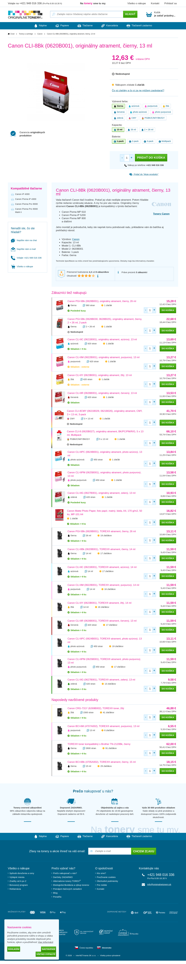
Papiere (60, 25)
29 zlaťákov (106, 766)
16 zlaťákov (110, 589)
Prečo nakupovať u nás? (65, 873)
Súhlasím (13, 949)
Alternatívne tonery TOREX (67, 881)
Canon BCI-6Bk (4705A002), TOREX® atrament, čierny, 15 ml (102, 762)
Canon (39, 34)
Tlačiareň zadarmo (142, 25)
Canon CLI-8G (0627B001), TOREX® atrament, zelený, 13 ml (101, 679)
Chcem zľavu (143, 851)
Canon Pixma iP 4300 (25, 199)
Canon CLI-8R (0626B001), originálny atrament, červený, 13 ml (102, 393)
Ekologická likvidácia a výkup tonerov (71, 885)
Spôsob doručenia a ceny (21, 873)
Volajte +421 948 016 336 (26, 257)
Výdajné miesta (16, 877)
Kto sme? (101, 873)
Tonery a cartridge (26, 34)
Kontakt (155, 3)
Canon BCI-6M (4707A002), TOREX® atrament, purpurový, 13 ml (103, 726)
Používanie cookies (106, 877)
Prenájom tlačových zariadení (67, 889)
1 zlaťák (108, 305)
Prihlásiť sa (170, 3)
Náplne (37, 25)
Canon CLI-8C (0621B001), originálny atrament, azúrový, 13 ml (102, 339)
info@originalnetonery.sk (159, 884)
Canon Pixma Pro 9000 (26, 204)
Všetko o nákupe (136, 3)
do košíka (168, 310)
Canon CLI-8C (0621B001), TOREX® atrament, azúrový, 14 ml (102, 567)
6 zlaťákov (109, 730)
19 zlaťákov (106, 535)
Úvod (12, 34)
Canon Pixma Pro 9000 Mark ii (26, 210)
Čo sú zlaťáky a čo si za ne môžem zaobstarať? (138, 90)
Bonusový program (18, 885)
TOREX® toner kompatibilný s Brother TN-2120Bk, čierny (99, 744)
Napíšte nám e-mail (23, 249)
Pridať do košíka (151, 157)
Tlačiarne (85, 25)
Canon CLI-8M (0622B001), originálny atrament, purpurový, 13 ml (103, 357)
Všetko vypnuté (45, 954)
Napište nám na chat (24, 240)
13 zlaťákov (110, 684)
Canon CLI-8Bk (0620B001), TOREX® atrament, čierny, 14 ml (101, 549)
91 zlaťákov (111, 748)
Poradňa (57, 897)
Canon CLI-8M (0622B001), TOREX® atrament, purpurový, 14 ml (103, 585)
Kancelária (111, 25)
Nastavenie (48, 949)
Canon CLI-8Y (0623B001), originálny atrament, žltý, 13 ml (100, 375)
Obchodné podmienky (107, 881)
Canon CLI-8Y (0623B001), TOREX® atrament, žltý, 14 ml (99, 603)
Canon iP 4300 (22, 194)
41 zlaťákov (108, 712)
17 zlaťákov (106, 553)
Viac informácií (45, 942)
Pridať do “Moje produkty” (143, 174)
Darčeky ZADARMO (63, 877)
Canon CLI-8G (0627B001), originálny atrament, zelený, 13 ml (101, 493)
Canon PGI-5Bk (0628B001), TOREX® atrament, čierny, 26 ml (102, 531)
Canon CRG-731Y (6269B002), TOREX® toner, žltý (96, 708)
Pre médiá (102, 885)
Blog (55, 893)
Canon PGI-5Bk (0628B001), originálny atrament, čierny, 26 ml (102, 301)
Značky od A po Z (17, 881)
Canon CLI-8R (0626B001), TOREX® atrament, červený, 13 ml (102, 621)
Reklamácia (15, 889)
